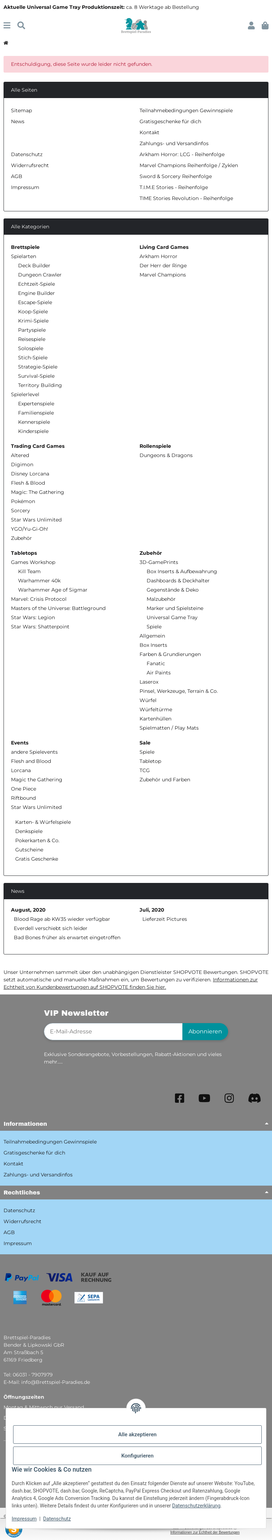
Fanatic (156, 663)
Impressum (24, 1519)
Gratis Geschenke (36, 859)
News (17, 121)
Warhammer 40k (39, 580)
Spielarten (23, 256)
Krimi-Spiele (33, 321)
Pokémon (23, 501)
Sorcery (20, 510)
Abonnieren (205, 1031)
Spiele (154, 626)
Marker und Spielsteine (175, 608)
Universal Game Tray (172, 617)
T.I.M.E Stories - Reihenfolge (174, 187)
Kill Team (29, 571)
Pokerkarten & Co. (37, 840)
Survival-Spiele (36, 376)
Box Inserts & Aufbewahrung (182, 571)
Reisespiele (31, 339)
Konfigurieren (137, 1456)
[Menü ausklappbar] (7, 26)
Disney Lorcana (30, 473)
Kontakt (149, 132)
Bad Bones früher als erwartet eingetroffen (67, 937)
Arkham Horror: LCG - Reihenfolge (182, 154)
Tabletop (150, 761)
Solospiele (30, 348)
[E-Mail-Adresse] (113, 1031)
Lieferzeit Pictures (164, 919)
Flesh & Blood (28, 483)
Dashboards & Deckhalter (178, 580)
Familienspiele (36, 413)
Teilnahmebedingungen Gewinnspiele (186, 110)
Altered (20, 455)
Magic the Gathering (36, 779)
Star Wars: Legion (33, 617)
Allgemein (152, 636)
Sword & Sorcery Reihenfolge (176, 176)
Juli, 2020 (152, 910)
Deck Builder (34, 265)
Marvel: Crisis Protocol (39, 599)
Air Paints (159, 672)
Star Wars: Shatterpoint (40, 626)
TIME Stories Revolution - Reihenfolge (186, 198)
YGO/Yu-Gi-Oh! (29, 529)
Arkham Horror (158, 256)
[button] (251, 26)
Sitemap (21, 110)
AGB (16, 176)
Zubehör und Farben (165, 779)
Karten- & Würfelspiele (42, 822)
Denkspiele (28, 831)
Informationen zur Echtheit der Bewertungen (205, 1532)
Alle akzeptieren (137, 1434)
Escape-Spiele (35, 302)
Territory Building (40, 385)
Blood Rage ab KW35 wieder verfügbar (62, 919)
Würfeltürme (156, 709)
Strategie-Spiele (37, 367)
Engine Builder (36, 293)
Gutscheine (28, 849)
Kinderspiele (33, 431)
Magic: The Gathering (37, 492)
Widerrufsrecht (30, 165)
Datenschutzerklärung (196, 1505)
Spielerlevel (25, 394)
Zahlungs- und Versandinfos (174, 143)
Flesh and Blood (31, 761)
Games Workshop (33, 562)
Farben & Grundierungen (170, 654)
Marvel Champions (163, 275)
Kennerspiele (34, 422)
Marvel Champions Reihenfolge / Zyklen (189, 165)
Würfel (148, 700)
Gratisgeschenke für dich (170, 121)
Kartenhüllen (155, 718)
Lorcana (21, 770)
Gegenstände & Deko (173, 590)
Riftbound (23, 798)
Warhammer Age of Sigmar (52, 590)
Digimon (22, 464)
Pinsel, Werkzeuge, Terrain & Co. (179, 691)
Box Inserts (153, 645)
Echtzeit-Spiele (36, 284)
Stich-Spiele (32, 357)
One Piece (23, 789)
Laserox (149, 682)
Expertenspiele (36, 403)
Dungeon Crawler (40, 275)
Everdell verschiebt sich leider (50, 928)
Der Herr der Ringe (163, 265)
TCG (145, 770)
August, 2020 (28, 910)
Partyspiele (32, 330)
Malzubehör (161, 599)
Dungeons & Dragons (166, 455)
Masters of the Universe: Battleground (58, 608)
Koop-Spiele (33, 311)
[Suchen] (21, 26)
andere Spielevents (34, 752)
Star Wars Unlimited (36, 520)
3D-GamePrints (159, 562)
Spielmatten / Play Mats (169, 728)
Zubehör (21, 538)
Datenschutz (57, 1519)
